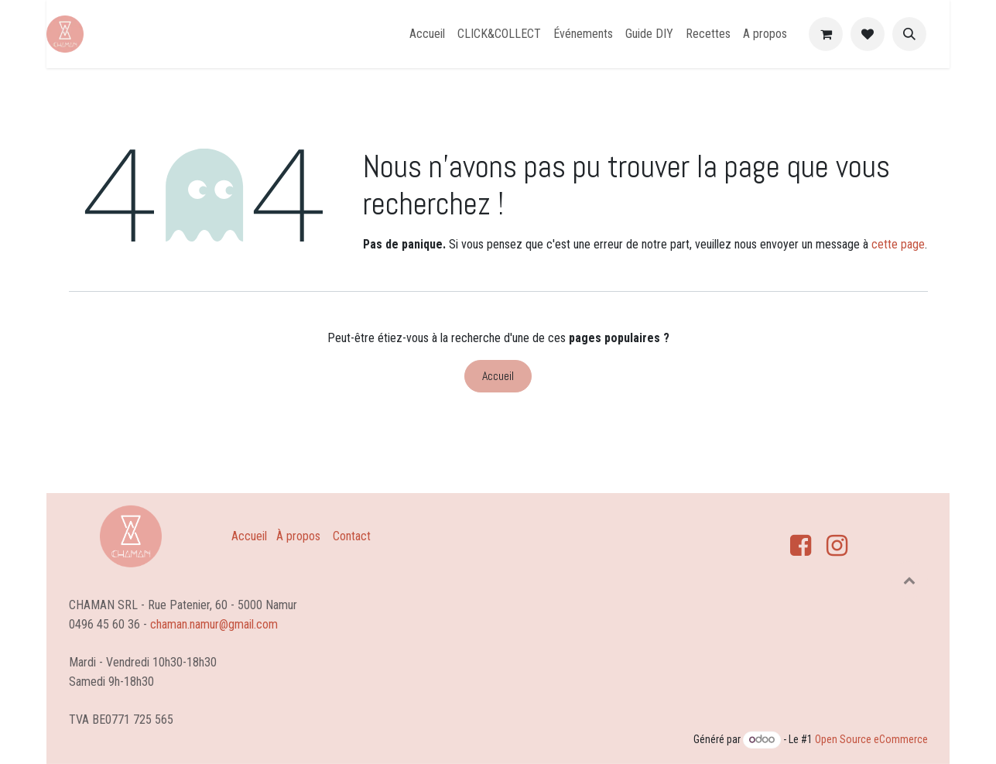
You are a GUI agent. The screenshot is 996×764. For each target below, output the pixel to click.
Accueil (498, 376)
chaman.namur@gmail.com (214, 623)
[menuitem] (427, 34)
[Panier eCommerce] (826, 34)
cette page (898, 244)
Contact (352, 536)
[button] (909, 34)
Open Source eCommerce (871, 739)
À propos (298, 536)
